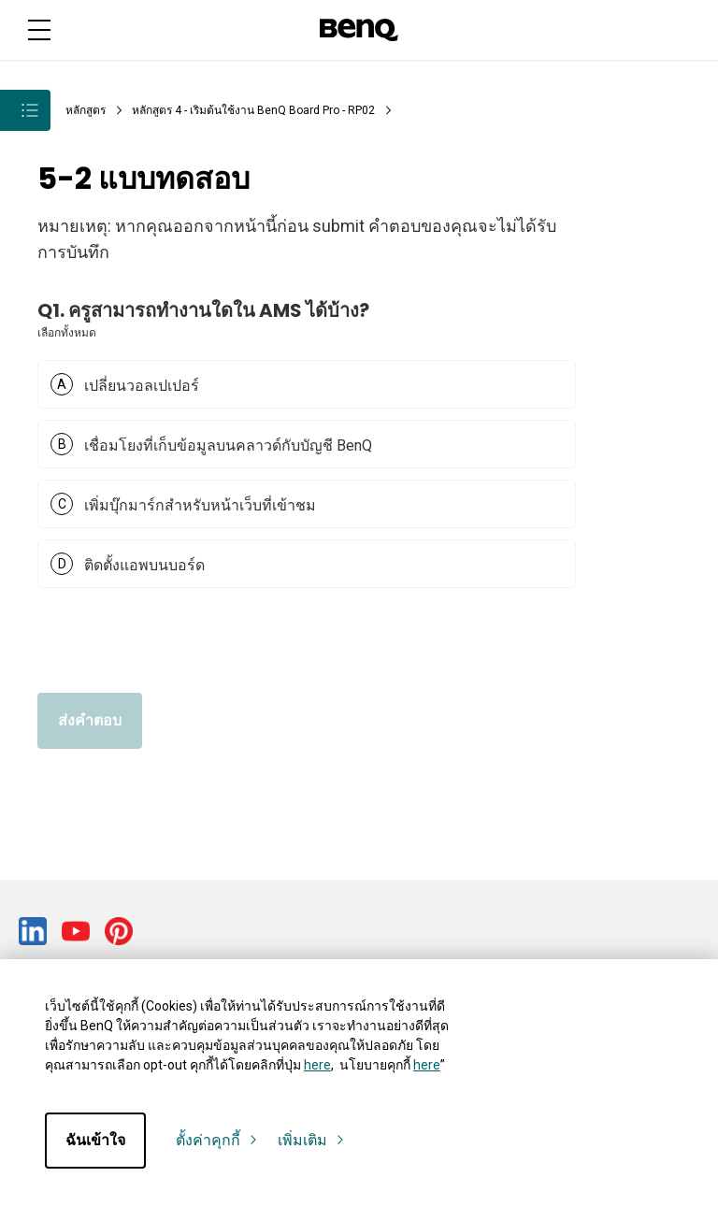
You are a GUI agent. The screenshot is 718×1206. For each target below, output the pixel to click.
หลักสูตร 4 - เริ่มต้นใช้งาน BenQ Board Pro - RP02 (253, 110)
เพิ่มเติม (312, 1140)
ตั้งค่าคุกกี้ (217, 1140)
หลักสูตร (85, 110)
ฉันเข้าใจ (95, 1140)
